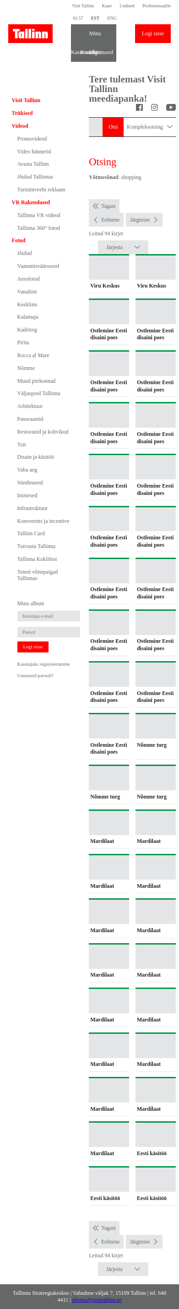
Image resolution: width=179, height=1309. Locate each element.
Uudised (126, 5)
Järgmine (140, 220)
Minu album (93, 36)
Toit (21, 444)
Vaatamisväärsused (38, 266)
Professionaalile (156, 5)
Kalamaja (27, 317)
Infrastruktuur (32, 508)
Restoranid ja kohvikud (43, 432)
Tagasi (108, 206)
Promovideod (32, 139)
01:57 (78, 18)
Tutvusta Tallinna (36, 546)
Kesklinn (27, 304)
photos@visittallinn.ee (96, 1300)
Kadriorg (27, 329)
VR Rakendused (31, 202)
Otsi (113, 127)
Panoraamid (30, 419)
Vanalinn (27, 291)
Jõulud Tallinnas (35, 177)
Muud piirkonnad (36, 381)
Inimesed (27, 495)
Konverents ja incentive (43, 521)
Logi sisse (153, 33)
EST (95, 18)
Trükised (22, 113)
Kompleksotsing (150, 127)
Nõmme (26, 368)
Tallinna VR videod (38, 215)
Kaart (107, 5)
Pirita (23, 342)
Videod (20, 126)
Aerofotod (28, 279)
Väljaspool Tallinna (38, 393)
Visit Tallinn (83, 5)
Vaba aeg (27, 470)
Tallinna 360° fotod (38, 228)
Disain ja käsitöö (35, 457)
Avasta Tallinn (33, 164)
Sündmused (30, 482)
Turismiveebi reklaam (41, 189)
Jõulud (24, 253)
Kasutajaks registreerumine (43, 664)
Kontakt (84, 52)
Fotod (19, 240)
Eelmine (110, 220)
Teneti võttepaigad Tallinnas (37, 575)
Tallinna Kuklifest (37, 559)
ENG (111, 18)
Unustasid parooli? (35, 675)
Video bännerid (34, 151)
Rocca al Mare (33, 355)
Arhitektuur (30, 406)
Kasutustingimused (75, 52)
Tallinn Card (31, 533)
